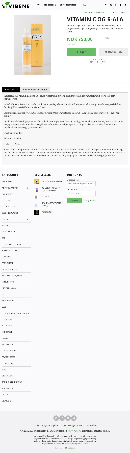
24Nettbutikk (70, 448)
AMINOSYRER (50, 5)
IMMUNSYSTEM (8, 282)
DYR (3, 238)
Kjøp (81, 52)
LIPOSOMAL (7, 319)
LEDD (4, 307)
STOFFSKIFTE (8, 376)
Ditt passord (72, 189)
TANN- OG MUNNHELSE (12, 382)
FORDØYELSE (7, 263)
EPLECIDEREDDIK (9, 251)
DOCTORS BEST (8, 232)
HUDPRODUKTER (9, 269)
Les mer (57, 443)
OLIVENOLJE (7, 338)
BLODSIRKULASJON (10, 213)
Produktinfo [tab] (9, 89)
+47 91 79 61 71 (74, 431)
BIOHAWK (6, 200)
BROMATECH (7, 219)
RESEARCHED (8, 363)
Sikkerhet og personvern (72, 425)
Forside (88, 12)
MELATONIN (7, 326)
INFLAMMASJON (9, 288)
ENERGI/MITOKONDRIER (12, 244)
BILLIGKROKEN (8, 207)
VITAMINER (7, 401)
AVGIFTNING (7, 194)
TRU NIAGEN (7, 388)
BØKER (5, 225)
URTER (5, 395)
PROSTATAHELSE (9, 351)
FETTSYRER (7, 257)
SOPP (4, 370)
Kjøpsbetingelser (50, 425)
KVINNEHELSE (8, 301)
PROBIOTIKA (7, 345)
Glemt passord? (90, 201)
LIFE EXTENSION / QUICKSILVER (15, 313)
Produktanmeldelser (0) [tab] (33, 89)
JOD (3, 294)
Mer (84, 5)
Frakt (37, 425)
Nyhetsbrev (91, 425)
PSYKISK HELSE (8, 357)
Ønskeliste (114, 52)
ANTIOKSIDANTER (68, 5)
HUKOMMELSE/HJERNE (12, 276)
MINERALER (7, 332)
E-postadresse (73, 180)
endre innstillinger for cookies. (76, 443)
